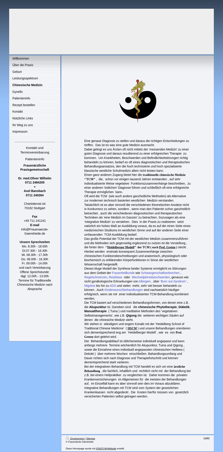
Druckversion (75, 438)
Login (206, 438)
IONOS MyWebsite (106, 448)
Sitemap (90, 438)
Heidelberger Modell (120, 247)
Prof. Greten (167, 247)
